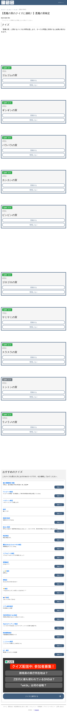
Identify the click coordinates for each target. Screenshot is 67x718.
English (37, 710)
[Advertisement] (33, 51)
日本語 (30, 710)
